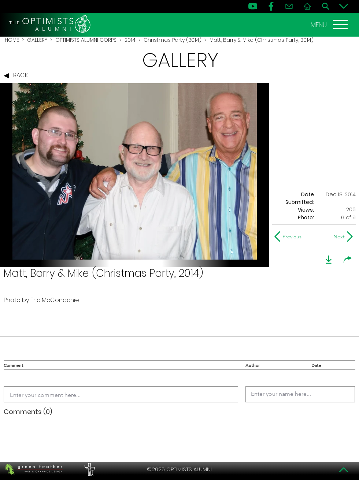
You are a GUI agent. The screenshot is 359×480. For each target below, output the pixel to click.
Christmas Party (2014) (172, 40)
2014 (130, 40)
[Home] (307, 6)
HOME (12, 40)
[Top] (343, 470)
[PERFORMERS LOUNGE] (88, 469)
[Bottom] (343, 6)
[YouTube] (253, 6)
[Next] (337, 236)
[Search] (325, 6)
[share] (347, 259)
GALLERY (37, 40)
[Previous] (289, 236)
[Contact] (289, 6)
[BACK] (17, 75)
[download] (328, 259)
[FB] (271, 6)
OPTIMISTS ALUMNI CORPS (85, 40)
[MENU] (330, 24)
